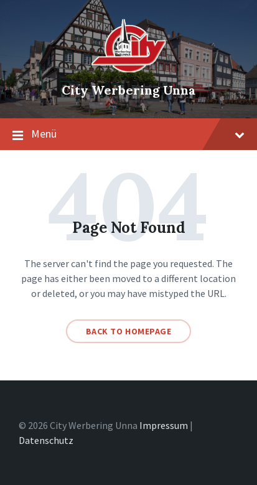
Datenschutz (46, 440)
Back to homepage (129, 331)
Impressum (163, 425)
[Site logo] (128, 69)
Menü (128, 134)
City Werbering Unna (128, 90)
